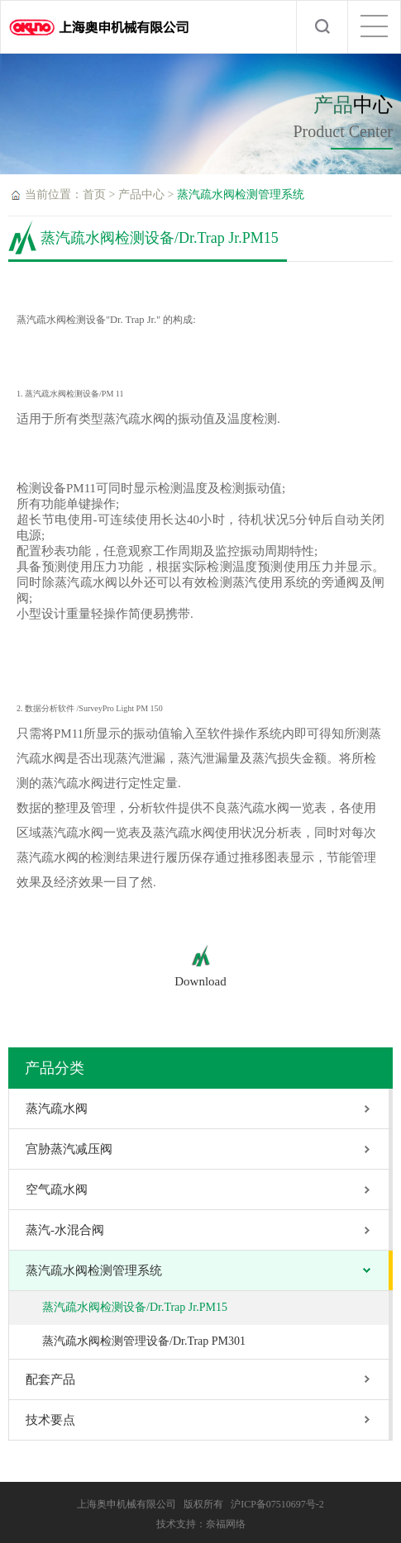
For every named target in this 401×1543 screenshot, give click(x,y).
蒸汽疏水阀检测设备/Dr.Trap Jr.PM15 (134, 1307)
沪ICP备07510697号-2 (277, 1504)
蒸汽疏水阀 (57, 1108)
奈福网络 (226, 1524)
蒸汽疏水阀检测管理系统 (240, 194)
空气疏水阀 (57, 1189)
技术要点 (50, 1420)
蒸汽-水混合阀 (65, 1230)
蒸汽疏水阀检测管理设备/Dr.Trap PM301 (144, 1341)
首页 (94, 194)
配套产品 (50, 1379)
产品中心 (141, 194)
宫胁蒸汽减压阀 (69, 1149)
